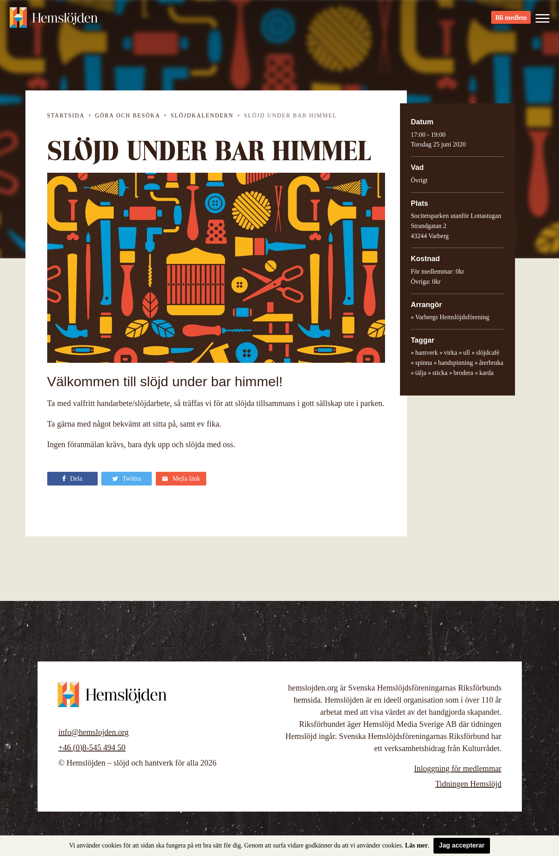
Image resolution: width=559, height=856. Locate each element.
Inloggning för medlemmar (458, 768)
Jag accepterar (462, 845)
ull (466, 352)
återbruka (491, 362)
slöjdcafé (487, 352)
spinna (423, 362)
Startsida (66, 116)
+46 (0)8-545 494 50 (92, 747)
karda (486, 372)
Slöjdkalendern (202, 116)
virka (450, 352)
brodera (463, 372)
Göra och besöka (127, 116)
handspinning (455, 362)
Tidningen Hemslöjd (468, 783)
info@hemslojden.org (94, 732)
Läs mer (416, 845)
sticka (439, 372)
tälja (421, 372)
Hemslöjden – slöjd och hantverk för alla (54, 20)
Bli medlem (511, 20)
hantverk (426, 352)
